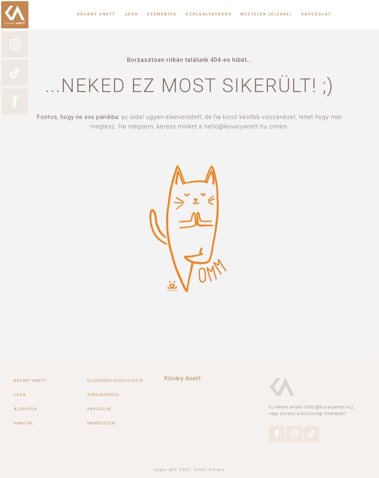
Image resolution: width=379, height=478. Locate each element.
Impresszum (101, 423)
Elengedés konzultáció (115, 381)
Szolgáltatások (209, 14)
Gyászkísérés (103, 395)
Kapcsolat (316, 14)
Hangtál (24, 423)
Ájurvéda (25, 409)
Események (162, 14)
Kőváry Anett (96, 14)
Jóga (132, 14)
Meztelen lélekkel (266, 14)
